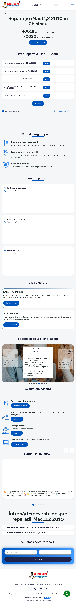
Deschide (17, 433)
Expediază (38, 559)
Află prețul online (38, 42)
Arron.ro (47, 597)
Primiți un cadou (19, 444)
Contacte (54, 594)
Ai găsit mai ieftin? (64, 111)
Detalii (46, 63)
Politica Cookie (71, 594)
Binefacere (31, 594)
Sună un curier (11, 325)
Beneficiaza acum (20, 406)
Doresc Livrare (11, 303)
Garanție (62, 594)
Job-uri (48, 594)
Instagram (17, 419)
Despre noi (4, 594)
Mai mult (38, 104)
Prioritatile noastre (20, 594)
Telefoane (23, 584)
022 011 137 (36, 5)
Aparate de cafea (57, 584)
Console (47, 584)
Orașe (11, 594)
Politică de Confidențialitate (33, 597)
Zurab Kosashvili (39, 349)
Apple (16, 584)
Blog (42, 594)
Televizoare (39, 584)
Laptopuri (31, 584)
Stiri (37, 594)
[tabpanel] (38, 362)
